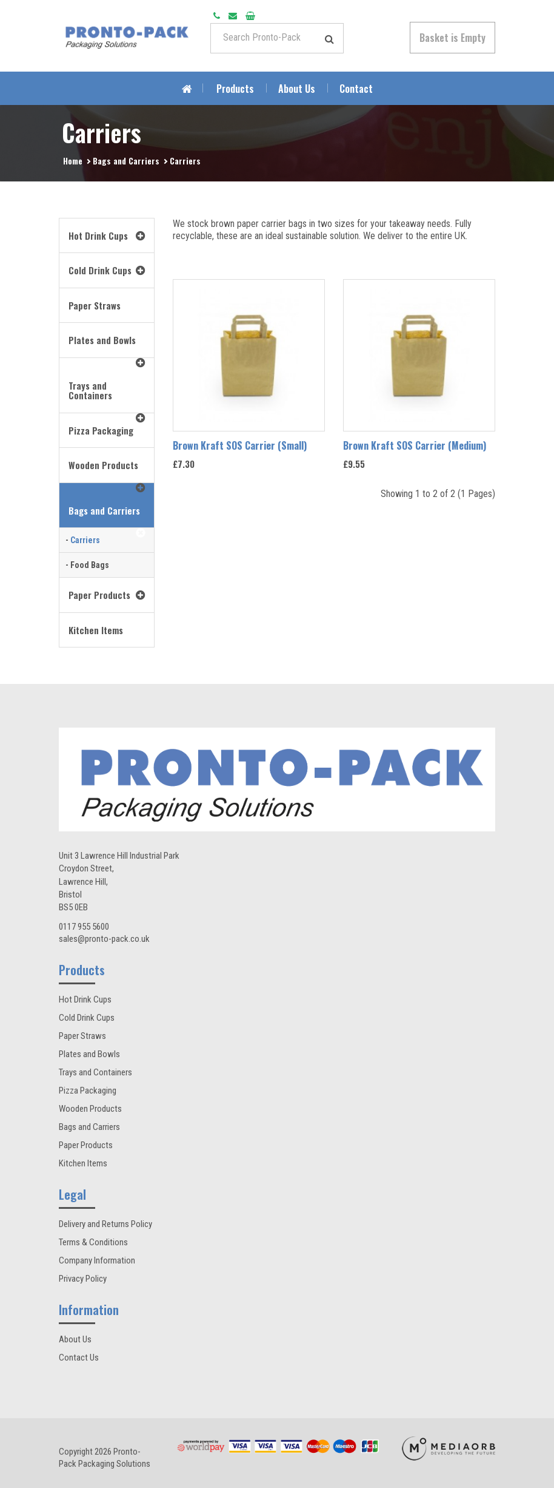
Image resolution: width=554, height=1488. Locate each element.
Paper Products (86, 1145)
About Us (296, 88)
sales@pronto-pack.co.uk (104, 938)
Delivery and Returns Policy (105, 1224)
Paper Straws (82, 1035)
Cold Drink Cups (87, 1017)
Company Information (97, 1260)
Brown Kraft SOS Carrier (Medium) (414, 445)
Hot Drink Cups (85, 999)
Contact (356, 88)
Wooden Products (90, 1108)
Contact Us (79, 1357)
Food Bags (89, 565)
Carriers (185, 160)
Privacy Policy (83, 1278)
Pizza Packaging (87, 1090)
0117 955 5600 (84, 926)
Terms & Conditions (93, 1242)
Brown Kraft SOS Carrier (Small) (240, 445)
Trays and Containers (95, 1072)
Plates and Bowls (89, 1054)
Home (72, 160)
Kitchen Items (83, 1163)
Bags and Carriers (126, 160)
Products (235, 88)
